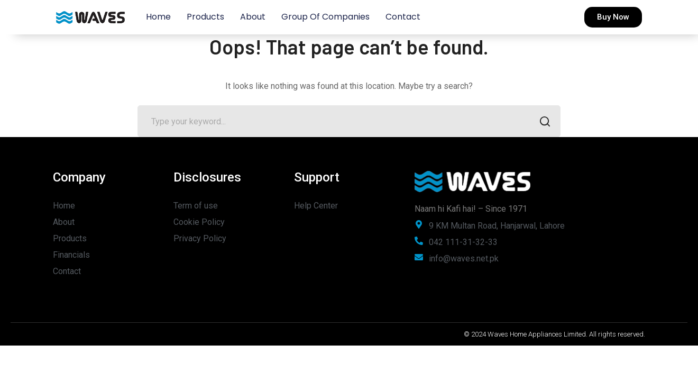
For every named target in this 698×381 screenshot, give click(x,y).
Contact (402, 17)
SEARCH (541, 122)
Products (205, 17)
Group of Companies (325, 17)
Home (158, 17)
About (252, 17)
